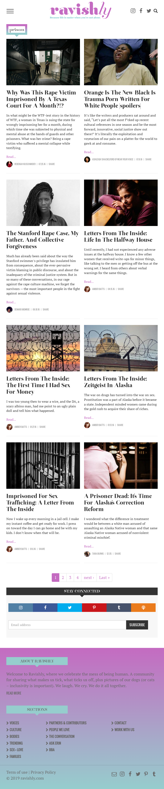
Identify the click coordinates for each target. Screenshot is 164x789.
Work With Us (124, 729)
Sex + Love (16, 749)
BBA (51, 749)
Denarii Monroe (22, 309)
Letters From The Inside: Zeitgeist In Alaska (115, 382)
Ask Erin (55, 743)
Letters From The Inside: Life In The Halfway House (118, 236)
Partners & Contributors (67, 722)
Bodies (14, 736)
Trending (16, 743)
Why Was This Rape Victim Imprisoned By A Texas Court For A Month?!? (41, 99)
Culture (15, 729)
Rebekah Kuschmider (25, 164)
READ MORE (13, 693)
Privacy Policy (43, 772)
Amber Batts (98, 289)
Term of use (17, 772)
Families (15, 756)
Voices (14, 722)
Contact (120, 722)
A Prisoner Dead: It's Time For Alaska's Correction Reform (118, 502)
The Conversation (61, 736)
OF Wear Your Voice (123, 159)
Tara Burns (98, 553)
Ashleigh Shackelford (103, 159)
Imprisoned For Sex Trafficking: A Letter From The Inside (40, 502)
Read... (11, 156)
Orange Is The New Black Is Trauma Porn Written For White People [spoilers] (120, 99)
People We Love (59, 729)
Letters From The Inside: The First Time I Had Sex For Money (38, 385)
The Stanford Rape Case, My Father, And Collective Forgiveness (42, 240)
